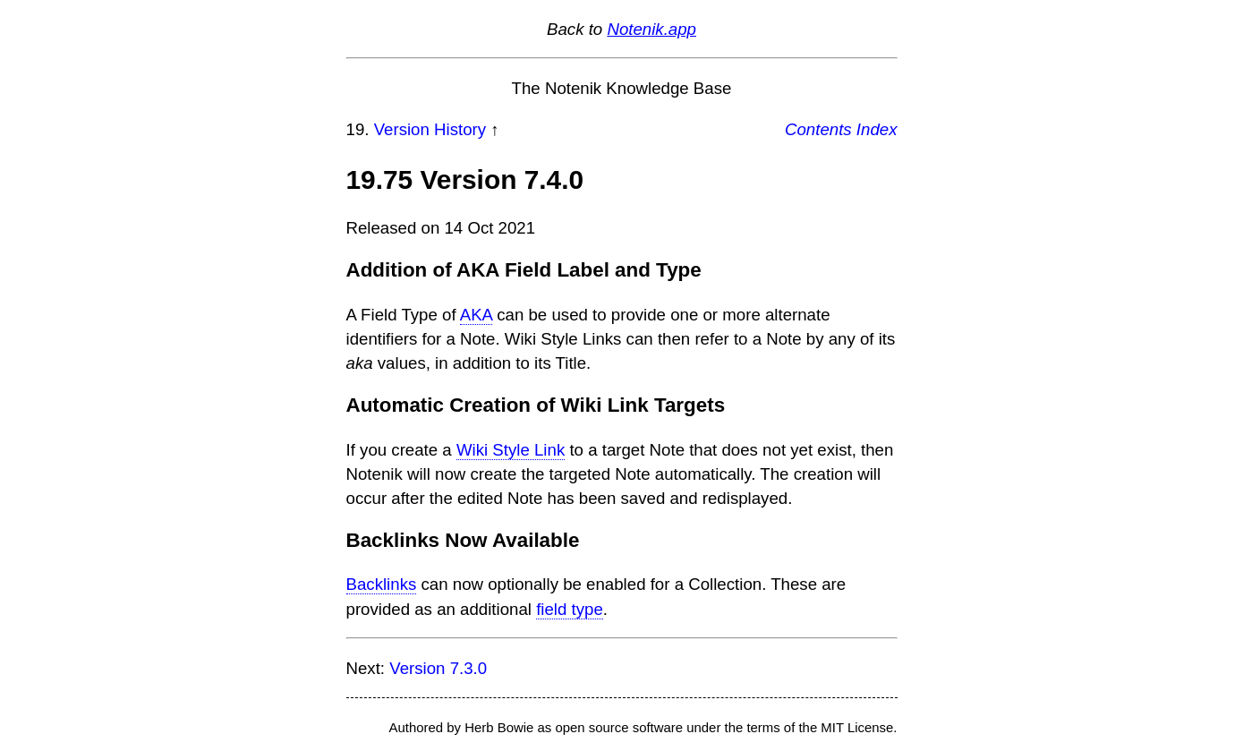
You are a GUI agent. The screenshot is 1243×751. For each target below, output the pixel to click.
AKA (476, 314)
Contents (818, 129)
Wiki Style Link (510, 449)
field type (569, 609)
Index (877, 129)
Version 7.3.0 (438, 668)
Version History (430, 129)
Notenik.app (651, 29)
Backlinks (381, 584)
